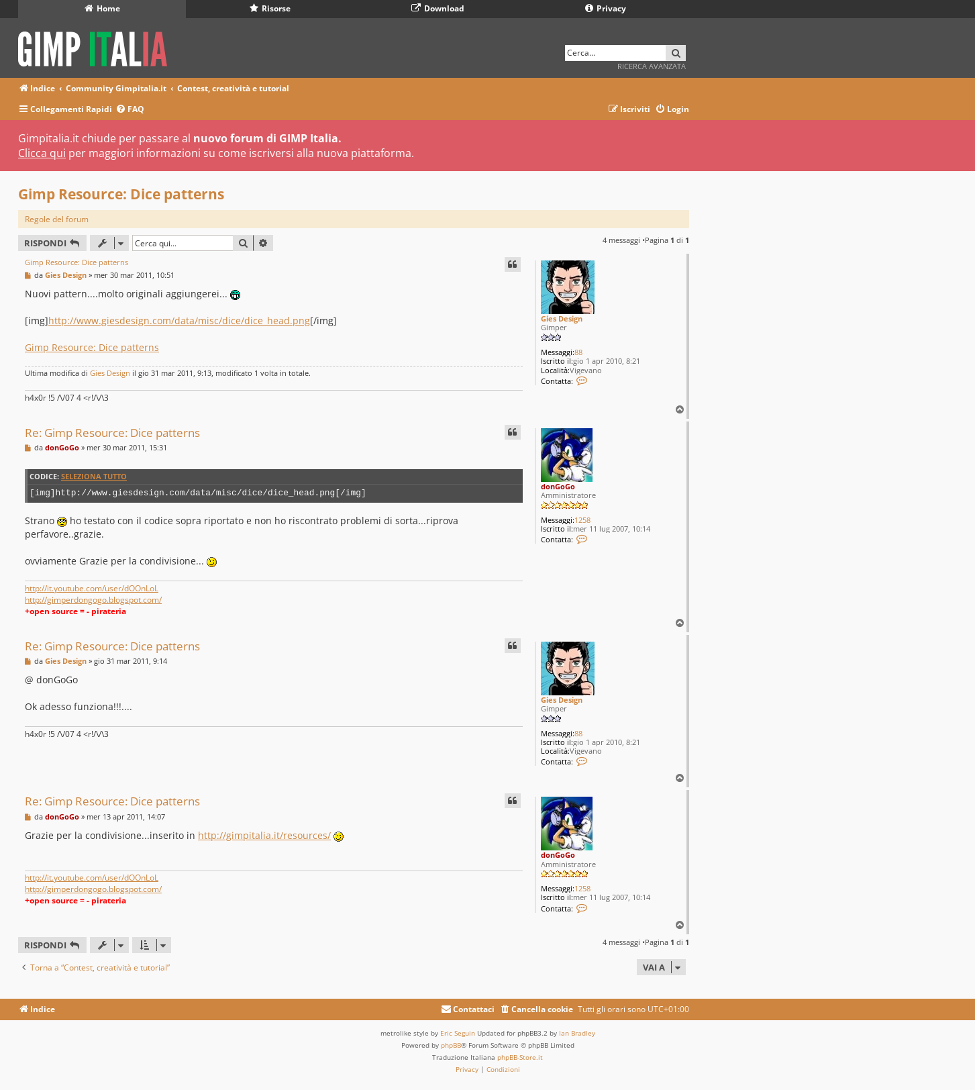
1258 (582, 520)
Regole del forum (57, 219)
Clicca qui (42, 153)
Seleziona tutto (94, 476)
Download (437, 8)
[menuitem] (129, 110)
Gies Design (561, 318)
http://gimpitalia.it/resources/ (264, 835)
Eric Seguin (457, 1033)
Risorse (270, 8)
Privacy (605, 8)
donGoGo (558, 486)
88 (578, 352)
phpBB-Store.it (520, 1057)
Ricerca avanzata (651, 66)
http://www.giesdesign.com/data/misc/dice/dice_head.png (179, 320)
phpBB (451, 1045)
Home (102, 8)
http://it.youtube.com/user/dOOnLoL (91, 588)
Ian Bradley (577, 1033)
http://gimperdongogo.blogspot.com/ (93, 599)
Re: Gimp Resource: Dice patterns (112, 432)
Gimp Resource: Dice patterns (121, 194)
